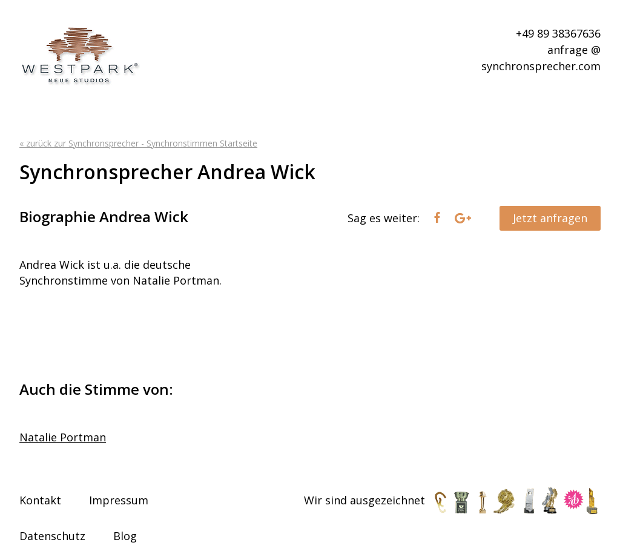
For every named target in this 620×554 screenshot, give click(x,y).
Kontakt (40, 500)
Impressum (118, 500)
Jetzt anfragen (550, 218)
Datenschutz (52, 536)
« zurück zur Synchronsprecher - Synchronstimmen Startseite (138, 143)
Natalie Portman (62, 437)
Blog (125, 536)
